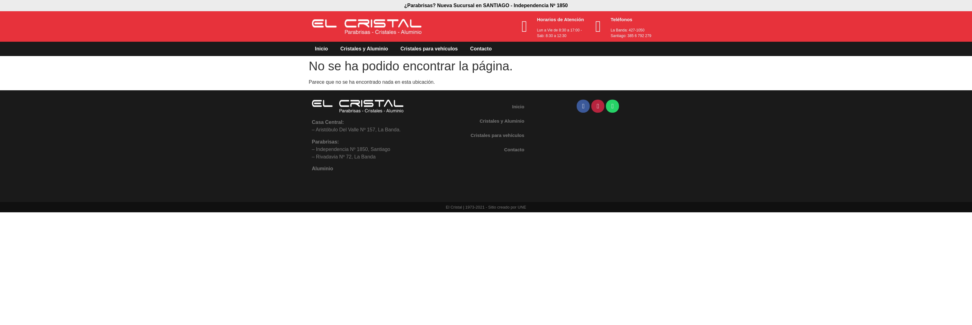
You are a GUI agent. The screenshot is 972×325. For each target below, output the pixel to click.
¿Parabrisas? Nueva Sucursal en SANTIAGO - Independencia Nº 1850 (486, 5)
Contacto (481, 48)
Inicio (321, 48)
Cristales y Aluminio (364, 48)
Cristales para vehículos (429, 48)
